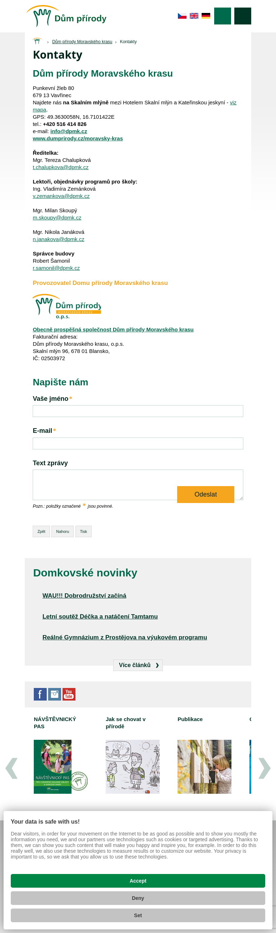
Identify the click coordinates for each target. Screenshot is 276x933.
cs (182, 15)
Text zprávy (50, 463)
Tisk (83, 531)
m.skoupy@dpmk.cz (57, 217)
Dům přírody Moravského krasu (82, 41)
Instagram (54, 694)
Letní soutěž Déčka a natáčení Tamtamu (100, 616)
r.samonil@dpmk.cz (56, 268)
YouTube (69, 694)
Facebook (40, 694)
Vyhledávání (242, 16)
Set (138, 915)
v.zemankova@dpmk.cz (61, 196)
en (194, 15)
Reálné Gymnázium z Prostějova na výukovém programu (124, 637)
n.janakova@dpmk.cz (58, 239)
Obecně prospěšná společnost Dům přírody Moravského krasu (113, 329)
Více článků (135, 665)
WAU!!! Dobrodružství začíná (84, 595)
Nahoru (62, 531)
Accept (138, 881)
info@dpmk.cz (68, 131)
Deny (138, 898)
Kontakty (128, 41)
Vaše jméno (53, 399)
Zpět (41, 531)
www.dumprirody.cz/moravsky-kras (78, 138)
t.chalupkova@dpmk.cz (60, 167)
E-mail (45, 431)
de (206, 15)
